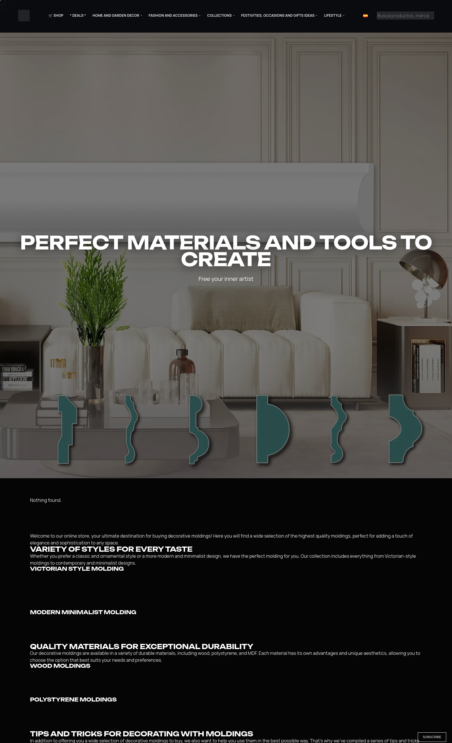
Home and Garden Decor (116, 15)
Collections (219, 15)
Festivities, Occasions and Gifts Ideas (278, 15)
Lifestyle (333, 15)
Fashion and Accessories (173, 15)
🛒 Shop (55, 15)
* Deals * (78, 15)
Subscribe (432, 737)
